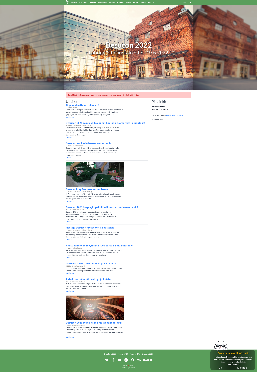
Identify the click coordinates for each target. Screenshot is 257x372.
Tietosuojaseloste (128, 368)
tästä (137, 95)
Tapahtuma (82, 2)
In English (120, 2)
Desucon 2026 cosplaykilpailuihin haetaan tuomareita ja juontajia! (105, 123)
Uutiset (112, 2)
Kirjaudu (187, 2)
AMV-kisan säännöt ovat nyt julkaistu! (88, 279)
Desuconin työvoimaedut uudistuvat (88, 189)
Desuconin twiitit (157, 119)
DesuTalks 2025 (110, 354)
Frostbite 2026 (135, 354)
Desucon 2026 (122, 354)
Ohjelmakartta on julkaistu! (82, 105)
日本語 (128, 2)
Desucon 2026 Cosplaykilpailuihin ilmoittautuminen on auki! (102, 207)
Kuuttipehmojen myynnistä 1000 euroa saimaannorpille (99, 245)
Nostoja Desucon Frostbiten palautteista (90, 227)
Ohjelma (92, 2)
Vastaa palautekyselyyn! (175, 115)
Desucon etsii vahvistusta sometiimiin (89, 143)
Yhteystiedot (102, 2)
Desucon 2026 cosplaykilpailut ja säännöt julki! (94, 322)
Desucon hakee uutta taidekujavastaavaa (91, 263)
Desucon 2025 (147, 354)
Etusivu (74, 2)
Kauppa (151, 2)
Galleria (143, 2)
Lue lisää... (70, 117)
